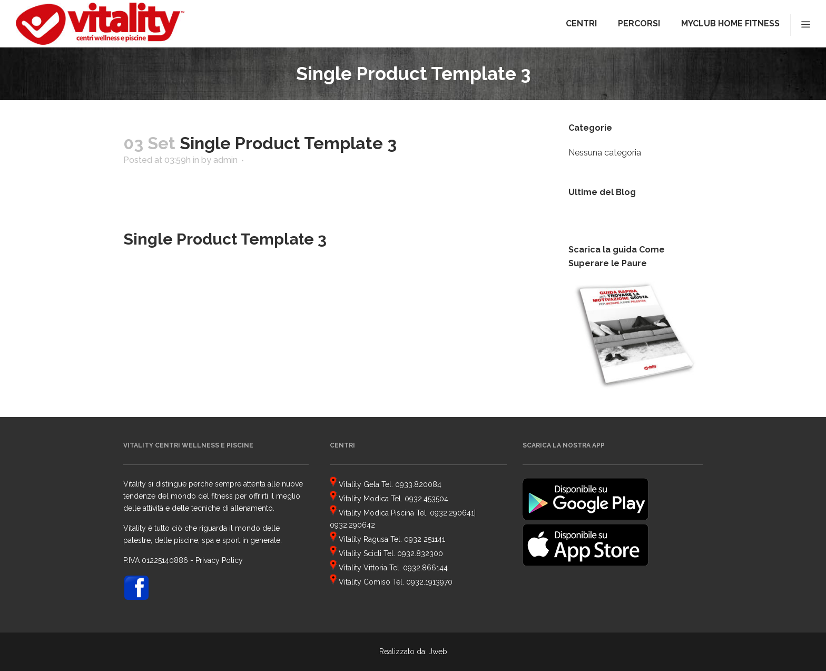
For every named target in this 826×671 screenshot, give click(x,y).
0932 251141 (424, 539)
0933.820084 (418, 484)
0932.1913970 (429, 582)
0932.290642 (352, 525)
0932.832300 (420, 553)
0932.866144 (425, 567)
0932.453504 (426, 498)
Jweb (438, 651)
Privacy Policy (219, 560)
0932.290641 (452, 513)
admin (225, 160)
